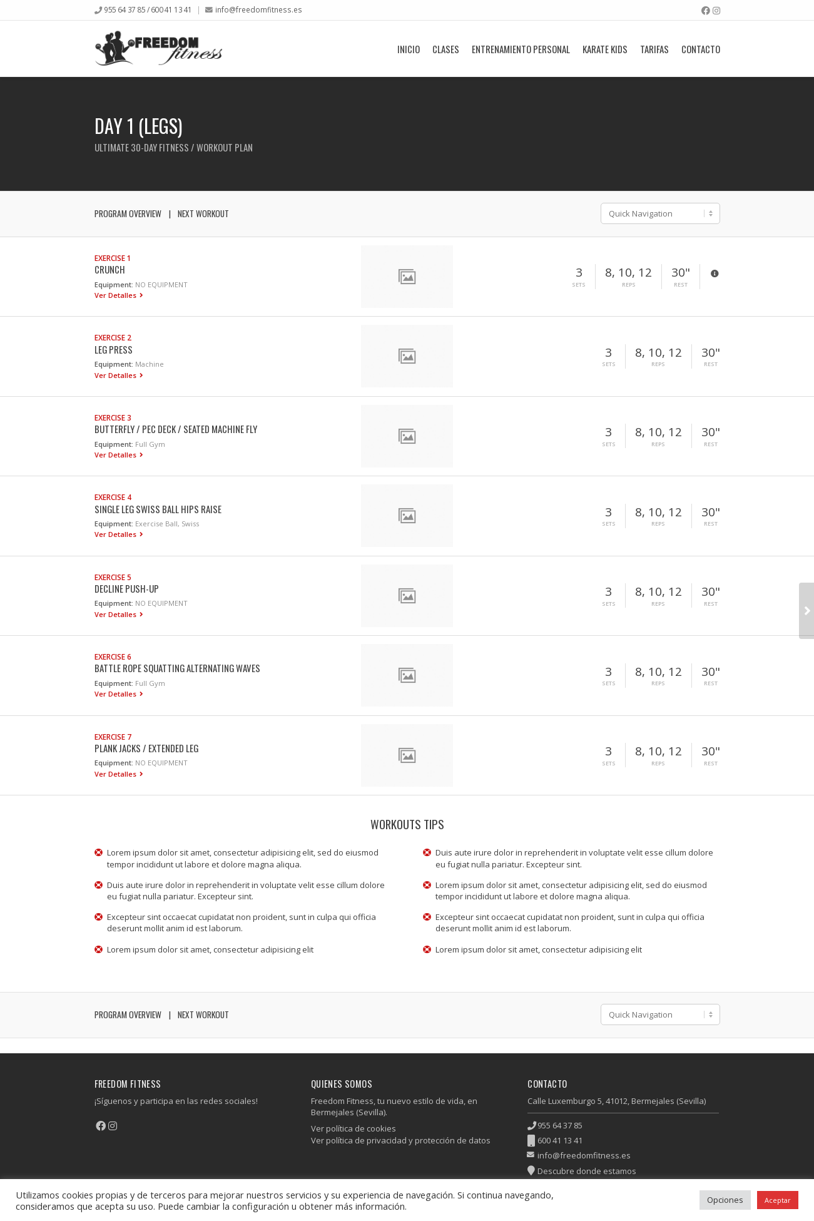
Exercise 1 (112, 258)
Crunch (109, 269)
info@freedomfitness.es (258, 9)
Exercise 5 (112, 577)
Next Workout (203, 213)
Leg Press (113, 349)
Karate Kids (605, 49)
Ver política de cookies (353, 1128)
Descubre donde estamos (586, 1171)
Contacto (700, 49)
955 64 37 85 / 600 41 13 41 (148, 9)
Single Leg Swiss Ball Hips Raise (157, 509)
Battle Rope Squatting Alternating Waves (177, 668)
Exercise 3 (112, 417)
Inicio (408, 49)
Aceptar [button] (778, 1200)
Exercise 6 (112, 656)
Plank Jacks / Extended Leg (146, 748)
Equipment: (113, 284)
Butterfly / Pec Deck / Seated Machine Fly (175, 429)
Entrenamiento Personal (521, 49)
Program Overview (127, 213)
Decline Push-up (126, 588)
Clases (445, 49)
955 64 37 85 (560, 1125)
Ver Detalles (116, 295)
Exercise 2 (112, 337)
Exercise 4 (112, 497)
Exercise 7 (112, 737)
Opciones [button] (725, 1199)
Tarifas (654, 49)
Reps (629, 285)
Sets (579, 285)
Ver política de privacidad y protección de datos (401, 1140)
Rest (681, 285)
